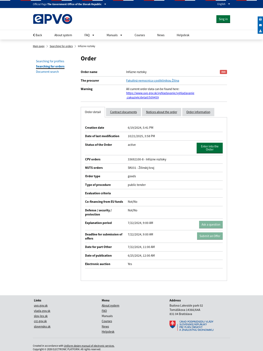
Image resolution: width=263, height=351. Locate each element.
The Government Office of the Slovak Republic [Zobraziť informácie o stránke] (76, 4)
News (160, 35)
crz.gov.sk (40, 321)
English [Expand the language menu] (223, 4)
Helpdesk (183, 35)
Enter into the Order (211, 147)
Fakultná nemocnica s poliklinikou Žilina (152, 80)
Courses (140, 35)
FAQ (104, 311)
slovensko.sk (42, 326)
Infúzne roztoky (86, 46)
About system (63, 35)
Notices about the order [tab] (161, 112)
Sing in (223, 19)
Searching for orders (61, 46)
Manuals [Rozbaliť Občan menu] (114, 35)
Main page (38, 46)
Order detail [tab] (93, 112)
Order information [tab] (198, 112)
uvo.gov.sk (41, 305)
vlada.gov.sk (42, 311)
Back (37, 35)
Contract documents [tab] (123, 112)
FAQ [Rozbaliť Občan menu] (89, 35)
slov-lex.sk (41, 316)
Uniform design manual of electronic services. (89, 346)
